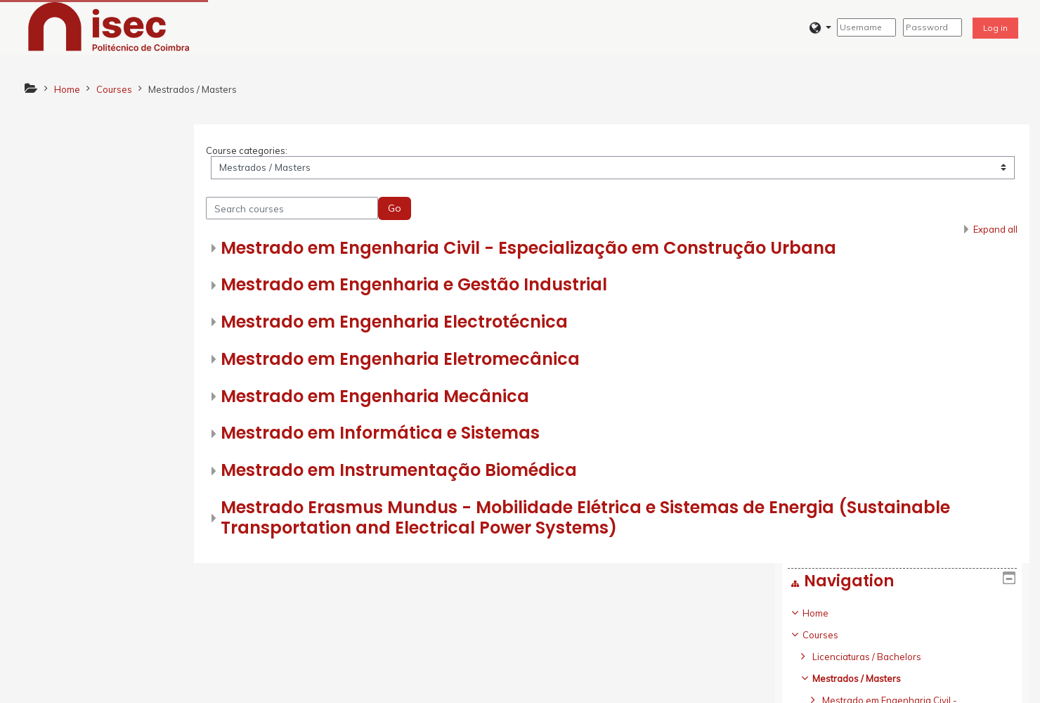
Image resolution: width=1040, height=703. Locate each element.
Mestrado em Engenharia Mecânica (446, 399)
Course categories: (318, 154)
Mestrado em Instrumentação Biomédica (470, 473)
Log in (995, 27)
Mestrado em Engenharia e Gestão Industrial (485, 287)
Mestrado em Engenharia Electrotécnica (465, 325)
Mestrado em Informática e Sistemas (451, 437)
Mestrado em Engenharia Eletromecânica (471, 362)
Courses (59, 196)
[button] (820, 28)
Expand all (995, 232)
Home (54, 175)
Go (466, 211)
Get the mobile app (741, 688)
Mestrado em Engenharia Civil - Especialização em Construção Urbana (600, 251)
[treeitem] (138, 379)
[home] (109, 26)
